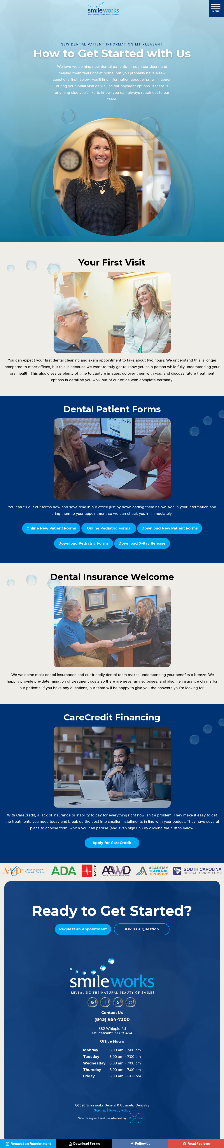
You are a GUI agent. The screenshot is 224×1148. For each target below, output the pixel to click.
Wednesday (94, 1063)
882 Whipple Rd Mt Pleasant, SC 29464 (112, 1030)
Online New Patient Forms (51, 528)
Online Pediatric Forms (108, 528)
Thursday (92, 1070)
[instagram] (130, 1002)
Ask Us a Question (142, 929)
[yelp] (118, 1002)
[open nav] (216, 8)
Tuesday (91, 1056)
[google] (92, 1002)
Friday (89, 1076)
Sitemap (100, 1110)
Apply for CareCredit (112, 843)
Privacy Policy (119, 1110)
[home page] (103, 8)
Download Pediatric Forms (83, 543)
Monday (90, 1050)
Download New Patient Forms (170, 528)
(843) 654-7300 (112, 1019)
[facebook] (105, 1002)
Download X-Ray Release (142, 543)
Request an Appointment (83, 929)
